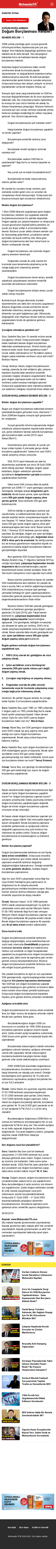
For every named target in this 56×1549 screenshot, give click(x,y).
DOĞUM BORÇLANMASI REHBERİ (20, 783)
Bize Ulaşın (24, 1527)
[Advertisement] (28, 1468)
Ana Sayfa (12, 1527)
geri (4, 4)
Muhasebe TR (14, 1536)
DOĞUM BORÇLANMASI (15, 395)
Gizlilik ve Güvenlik (40, 1527)
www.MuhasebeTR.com (24, 1219)
